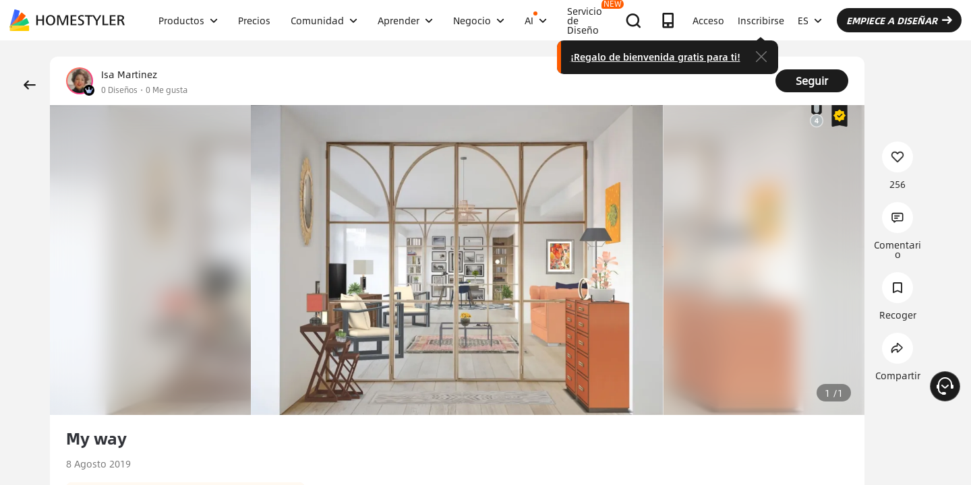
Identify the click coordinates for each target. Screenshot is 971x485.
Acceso (708, 20)
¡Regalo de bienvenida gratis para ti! (655, 56)
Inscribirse (761, 20)
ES (810, 20)
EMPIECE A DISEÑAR (899, 20)
